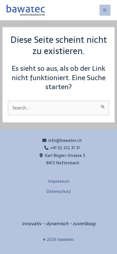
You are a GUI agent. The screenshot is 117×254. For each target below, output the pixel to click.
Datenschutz (58, 191)
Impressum (58, 181)
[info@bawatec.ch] (61, 140)
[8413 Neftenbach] (61, 163)
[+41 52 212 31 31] (61, 148)
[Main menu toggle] (105, 10)
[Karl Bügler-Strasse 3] (61, 155)
